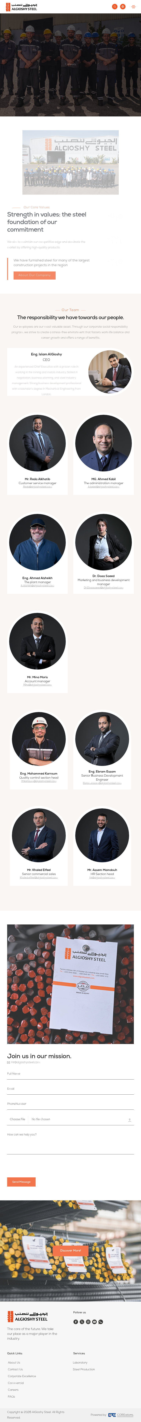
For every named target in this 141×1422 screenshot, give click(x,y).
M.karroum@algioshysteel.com (38, 781)
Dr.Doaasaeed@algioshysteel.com (103, 588)
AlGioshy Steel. (41, 1412)
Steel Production (84, 1369)
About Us (14, 1362)
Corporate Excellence (22, 1376)
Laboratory (80, 1362)
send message (21, 1182)
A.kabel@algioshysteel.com (103, 487)
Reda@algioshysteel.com (37, 487)
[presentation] (35, 1166)
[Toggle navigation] (133, 7)
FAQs (11, 1397)
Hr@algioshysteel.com (102, 878)
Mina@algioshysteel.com (37, 685)
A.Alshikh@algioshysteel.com (37, 586)
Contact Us (15, 1369)
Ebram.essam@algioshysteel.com (102, 783)
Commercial (16, 1383)
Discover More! (70, 1250)
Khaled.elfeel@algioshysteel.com (39, 878)
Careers (13, 1390)
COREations (125, 1415)
